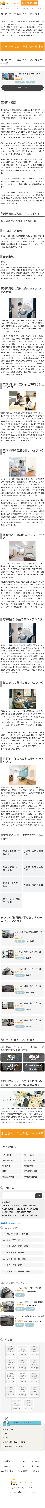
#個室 (4, 1171)
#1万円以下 (7, 1154)
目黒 (10, 1387)
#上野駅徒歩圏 (7, 1212)
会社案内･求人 (7, 1471)
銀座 (22, 1387)
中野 (34, 1360)
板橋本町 (10, 1349)
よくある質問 (21, 1471)
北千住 (11, 1360)
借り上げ (8, 1433)
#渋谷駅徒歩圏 (30, 1171)
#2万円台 (15, 1205)
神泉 (10, 1392)
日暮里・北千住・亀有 (11, 884)
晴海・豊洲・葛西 (34, 884)
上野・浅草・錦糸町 (34, 869)
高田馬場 (34, 1365)
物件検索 (7, 1461)
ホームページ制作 (22, 1492)
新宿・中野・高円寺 (34, 853)
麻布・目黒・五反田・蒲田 (11, 900)
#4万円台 (32, 1205)
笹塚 (34, 1378)
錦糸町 (22, 1376)
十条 (21, 1349)
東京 (21, 1392)
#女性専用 (28, 1165)
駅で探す (35, 1461)
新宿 (34, 1362)
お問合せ (35, 1471)
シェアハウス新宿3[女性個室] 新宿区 (29, 1302)
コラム (17, 8)
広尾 (34, 1389)
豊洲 (28, 1405)
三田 (15, 1403)
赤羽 (22, 1347)
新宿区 (20, 941)
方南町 (34, 1374)
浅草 (22, 1362)
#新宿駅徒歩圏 (30, 1176)
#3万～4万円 (29, 1160)
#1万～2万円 (29, 1154)
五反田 (34, 1387)
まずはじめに (10, 1429)
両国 (21, 1378)
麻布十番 (16, 1401)
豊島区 (20, 1009)
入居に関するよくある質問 (15, 1442)
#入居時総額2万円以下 (23, 1212)
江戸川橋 (10, 1374)
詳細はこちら (22, 87)
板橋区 (20, 992)
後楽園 (9, 1376)
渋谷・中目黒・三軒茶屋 (11, 853)
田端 (9, 1365)
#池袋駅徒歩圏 (8, 1176)
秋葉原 (22, 1360)
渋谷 (10, 1389)
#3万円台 (24, 1205)
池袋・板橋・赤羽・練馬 (10, 869)
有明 (28, 1401)
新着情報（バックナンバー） (16, 1446)
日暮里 (11, 1362)
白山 (34, 1349)
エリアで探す (21, 1461)
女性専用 (30, 1309)
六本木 (17, 1405)
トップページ (7, 8)
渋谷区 (20, 958)
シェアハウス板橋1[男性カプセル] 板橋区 (29, 1317)
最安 (29, 1325)
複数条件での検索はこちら (10, 1223)
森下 (28, 1403)
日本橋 (22, 1389)
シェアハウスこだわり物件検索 (22, 46)
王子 (22, 1351)
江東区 (20, 82)
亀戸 (21, 1374)
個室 (31, 82)
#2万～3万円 (7, 1160)
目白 (34, 1351)
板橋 (10, 1347)
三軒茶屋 (34, 1376)
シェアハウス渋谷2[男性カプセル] (28, 1288)
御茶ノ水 (9, 1378)
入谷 (22, 1365)
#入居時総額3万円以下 (10, 1215)
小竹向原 (10, 1351)
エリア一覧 (10, 1354)
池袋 (34, 1347)
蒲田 (34, 1392)
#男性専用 (6, 1165)
